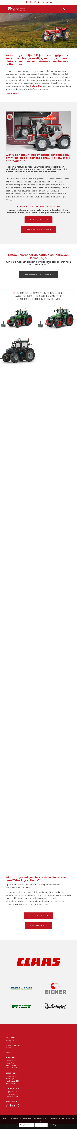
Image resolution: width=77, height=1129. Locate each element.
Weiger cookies (41, 1125)
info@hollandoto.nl (12, 1094)
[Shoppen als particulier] (38, 915)
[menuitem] (26, 2)
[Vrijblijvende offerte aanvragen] (38, 229)
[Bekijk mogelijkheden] (38, 219)
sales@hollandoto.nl (13, 1096)
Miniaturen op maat (13, 1045)
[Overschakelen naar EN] (47, 2)
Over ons (9, 1050)
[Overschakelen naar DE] (51, 2)
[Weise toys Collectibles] (32, 9)
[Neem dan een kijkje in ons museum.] (38, 274)
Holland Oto (10, 1040)
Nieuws (8, 1043)
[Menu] (68, 9)
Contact (8, 1052)
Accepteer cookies (26, 1125)
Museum (9, 1047)
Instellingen (54, 1125)
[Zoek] (63, 9)
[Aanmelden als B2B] (38, 925)
